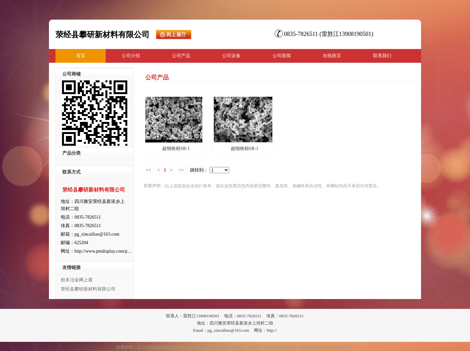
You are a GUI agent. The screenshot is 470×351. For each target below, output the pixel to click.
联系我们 (382, 55)
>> (181, 170)
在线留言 (332, 55)
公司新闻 (282, 55)
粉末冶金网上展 (77, 279)
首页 (80, 55)
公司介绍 (131, 55)
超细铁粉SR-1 (176, 148)
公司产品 (181, 55)
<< (148, 170)
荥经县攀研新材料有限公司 (88, 289)
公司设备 (231, 55)
